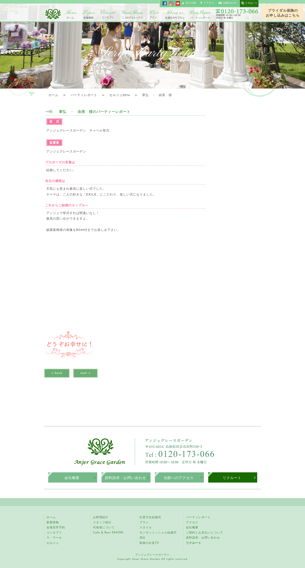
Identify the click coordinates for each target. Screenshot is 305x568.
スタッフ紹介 (102, 522)
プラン (144, 522)
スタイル (145, 527)
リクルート (232, 478)
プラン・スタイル (153, 14)
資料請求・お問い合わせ (125, 478)
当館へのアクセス (179, 478)
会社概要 (71, 478)
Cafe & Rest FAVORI (108, 532)
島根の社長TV (149, 542)
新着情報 (52, 522)
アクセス (192, 522)
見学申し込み (189, 3)
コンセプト (108, 14)
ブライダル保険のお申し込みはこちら (283, 13)
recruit (248, 3)
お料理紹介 (100, 517)
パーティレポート (199, 14)
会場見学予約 (55, 527)
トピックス (88, 14)
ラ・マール (54, 537)
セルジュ (52, 542)
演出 (142, 537)
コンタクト (227, 3)
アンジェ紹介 (174, 14)
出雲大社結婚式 (150, 517)
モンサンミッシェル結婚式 (158, 532)
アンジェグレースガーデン (53, 14)
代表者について (104, 527)
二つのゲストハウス (132, 14)
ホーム (70, 14)
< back (56, 373)
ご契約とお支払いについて (204, 532)
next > (85, 373)
